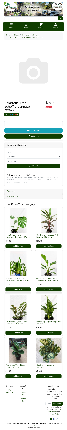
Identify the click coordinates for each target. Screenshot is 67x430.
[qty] (33, 152)
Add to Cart (18, 246)
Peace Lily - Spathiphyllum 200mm (48, 323)
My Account (9, 391)
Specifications (12, 196)
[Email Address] (49, 404)
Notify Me (33, 130)
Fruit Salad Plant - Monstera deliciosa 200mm (17, 236)
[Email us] (51, 419)
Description (11, 191)
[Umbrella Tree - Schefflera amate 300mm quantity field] (33, 123)
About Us (23, 393)
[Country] (33, 157)
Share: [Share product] (11, 114)
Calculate (33, 166)
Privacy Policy (53, 414)
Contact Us (23, 400)
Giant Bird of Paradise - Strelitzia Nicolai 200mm (47, 279)
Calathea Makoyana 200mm (45, 366)
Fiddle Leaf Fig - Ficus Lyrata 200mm (15, 366)
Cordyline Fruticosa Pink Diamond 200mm (47, 236)
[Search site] (60, 18)
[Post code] (33, 161)
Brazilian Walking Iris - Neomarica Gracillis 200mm (17, 279)
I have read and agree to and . (54, 410)
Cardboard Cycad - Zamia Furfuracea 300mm (16, 323)
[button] (33, 136)
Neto (33, 425)
